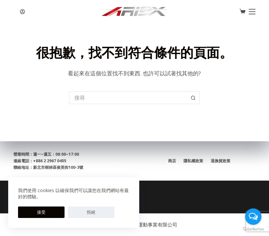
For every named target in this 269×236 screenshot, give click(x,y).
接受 (29, 212)
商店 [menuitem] (171, 161)
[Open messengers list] (253, 216)
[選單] (252, 11)
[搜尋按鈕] (193, 97)
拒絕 (53, 212)
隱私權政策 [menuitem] (193, 161)
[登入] (22, 11)
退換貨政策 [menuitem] (221, 161)
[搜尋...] (128, 97)
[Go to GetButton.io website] (253, 229)
